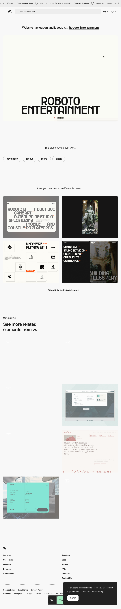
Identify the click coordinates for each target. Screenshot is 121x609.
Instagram (18, 593)
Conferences (8, 573)
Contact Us (67, 578)
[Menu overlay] (31, 498)
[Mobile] (90, 217)
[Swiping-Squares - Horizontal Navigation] (90, 359)
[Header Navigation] (90, 405)
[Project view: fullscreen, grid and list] (90, 498)
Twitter (38, 593)
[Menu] (90, 262)
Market (65, 564)
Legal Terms (23, 590)
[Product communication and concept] (31, 451)
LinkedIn (29, 593)
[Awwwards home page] (52, 600)
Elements (7, 564)
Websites (7, 555)
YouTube (59, 593)
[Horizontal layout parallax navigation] (31, 404)
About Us (66, 573)
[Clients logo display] (31, 262)
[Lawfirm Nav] (90, 451)
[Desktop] (31, 217)
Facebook (48, 593)
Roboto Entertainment (84, 27)
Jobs (64, 560)
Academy (66, 555)
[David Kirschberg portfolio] (31, 359)
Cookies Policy (9, 590)
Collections (8, 560)
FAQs (64, 569)
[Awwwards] (10, 11)
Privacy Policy (36, 590)
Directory (7, 569)
